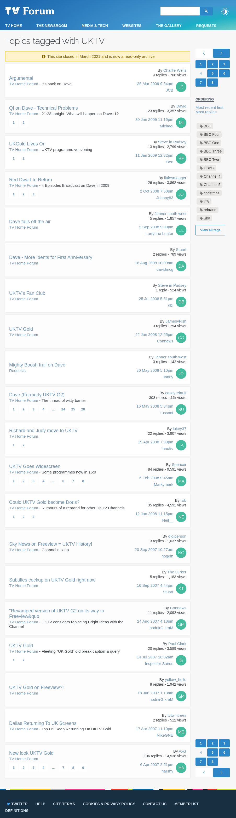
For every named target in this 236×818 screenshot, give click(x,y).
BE (181, 158)
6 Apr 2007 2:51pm (156, 768)
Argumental (21, 78)
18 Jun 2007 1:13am (155, 697)
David (181, 106)
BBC (207, 126)
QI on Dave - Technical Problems (43, 108)
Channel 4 (212, 176)
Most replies (206, 112)
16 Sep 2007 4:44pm (155, 589)
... (53, 409)
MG (181, 732)
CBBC (209, 168)
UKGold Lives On (27, 143)
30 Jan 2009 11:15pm (154, 123)
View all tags (210, 230)
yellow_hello (175, 679)
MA (181, 481)
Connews (178, 608)
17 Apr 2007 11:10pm (154, 732)
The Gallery (169, 26)
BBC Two (211, 159)
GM (181, 624)
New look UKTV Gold (31, 753)
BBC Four (212, 134)
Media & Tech (95, 26)
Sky (207, 218)
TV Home (13, 26)
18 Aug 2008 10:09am (154, 267)
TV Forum (38, 10)
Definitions (16, 811)
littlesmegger (175, 178)
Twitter (17, 804)
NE (181, 517)
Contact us (154, 804)
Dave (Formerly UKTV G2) (37, 394)
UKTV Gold (21, 329)
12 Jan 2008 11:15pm (154, 517)
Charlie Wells (174, 70)
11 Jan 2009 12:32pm (154, 159)
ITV (207, 201)
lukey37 (179, 428)
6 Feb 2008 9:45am (156, 482)
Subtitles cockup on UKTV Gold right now (52, 580)
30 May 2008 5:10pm (154, 374)
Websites (131, 26)
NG (181, 552)
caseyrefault (175, 393)
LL (181, 230)
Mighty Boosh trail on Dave (37, 365)
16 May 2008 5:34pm (154, 410)
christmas (212, 193)
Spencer (179, 464)
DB (181, 302)
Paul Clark (177, 643)
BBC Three (213, 151)
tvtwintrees (177, 715)
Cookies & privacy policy (109, 804)
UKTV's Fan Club (27, 293)
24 (63, 409)
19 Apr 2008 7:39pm (155, 446)
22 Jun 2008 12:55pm (154, 338)
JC (181, 86)
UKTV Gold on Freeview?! (36, 687)
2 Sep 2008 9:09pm (156, 231)
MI (181, 122)
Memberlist (186, 804)
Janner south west (170, 213)
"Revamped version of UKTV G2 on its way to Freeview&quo (56, 613)
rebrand (210, 210)
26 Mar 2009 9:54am (155, 87)
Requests (206, 26)
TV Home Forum (23, 84)
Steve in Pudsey (172, 142)
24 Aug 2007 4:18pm (155, 625)
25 (73, 409)
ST (181, 588)
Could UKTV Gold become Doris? (44, 502)
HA (181, 767)
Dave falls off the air (30, 221)
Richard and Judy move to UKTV (43, 430)
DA (181, 266)
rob (183, 500)
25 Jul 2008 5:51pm (156, 302)
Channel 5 (212, 185)
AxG (182, 751)
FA (181, 445)
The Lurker (176, 572)
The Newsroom (51, 26)
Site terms (64, 804)
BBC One (211, 143)
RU (181, 409)
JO (181, 194)
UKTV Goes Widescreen (34, 466)
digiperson (177, 536)
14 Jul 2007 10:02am (155, 661)
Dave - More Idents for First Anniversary (50, 257)
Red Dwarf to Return (30, 179)
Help (40, 804)
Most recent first (209, 107)
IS (181, 660)
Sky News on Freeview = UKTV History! (50, 544)
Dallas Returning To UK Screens (43, 723)
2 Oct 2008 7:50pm (156, 195)
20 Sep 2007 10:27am (154, 553)
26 (83, 409)
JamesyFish (175, 321)
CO (181, 337)
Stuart (181, 249)
